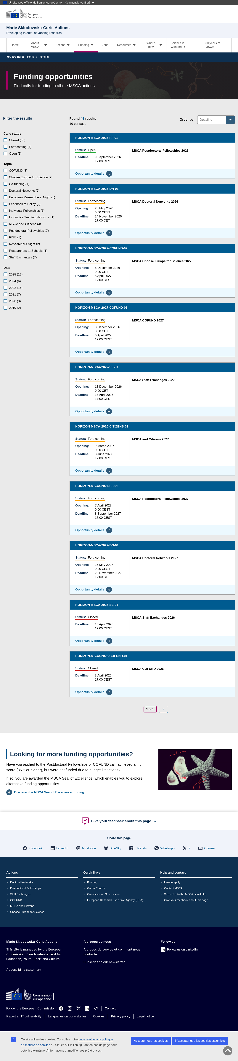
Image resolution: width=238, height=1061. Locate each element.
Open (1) (15, 153)
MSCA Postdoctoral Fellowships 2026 (160, 150)
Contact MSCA (173, 888)
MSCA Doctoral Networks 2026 (155, 201)
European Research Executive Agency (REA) (115, 900)
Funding (44, 56)
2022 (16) (16, 288)
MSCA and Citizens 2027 (150, 439)
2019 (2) (15, 308)
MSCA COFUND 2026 (148, 669)
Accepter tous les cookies (151, 1040)
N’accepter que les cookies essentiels (200, 1040)
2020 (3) (15, 301)
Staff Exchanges (20, 894)
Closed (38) (17, 140)
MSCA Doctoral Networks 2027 (155, 558)
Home (15, 45)
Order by (187, 119)
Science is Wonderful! (178, 45)
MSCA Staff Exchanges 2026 (153, 617)
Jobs (105, 45)
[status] (119, 120)
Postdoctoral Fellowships (25, 888)
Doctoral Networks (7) (24, 190)
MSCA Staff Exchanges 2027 (153, 380)
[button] (33, 848)
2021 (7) (15, 294)
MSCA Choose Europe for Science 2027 (162, 261)
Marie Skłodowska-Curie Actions (31, 941)
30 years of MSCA (212, 45)
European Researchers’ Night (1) (32, 197)
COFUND (16, 900)
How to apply (172, 882)
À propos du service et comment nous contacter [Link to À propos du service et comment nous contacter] (111, 952)
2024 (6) (15, 281)
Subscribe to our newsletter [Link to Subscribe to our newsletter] (104, 962)
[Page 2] (163, 709)
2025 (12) (16, 274)
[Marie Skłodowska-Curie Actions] (27, 14)
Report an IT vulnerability (23, 1016)
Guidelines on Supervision (103, 894)
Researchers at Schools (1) (28, 251)
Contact (110, 1008)
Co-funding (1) (19, 184)
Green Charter (96, 888)
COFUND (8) (18, 170)
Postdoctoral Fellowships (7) (29, 230)
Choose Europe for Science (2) (30, 177)
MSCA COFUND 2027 (148, 320)
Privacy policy (120, 1016)
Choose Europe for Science (27, 911)
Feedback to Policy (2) (25, 204)
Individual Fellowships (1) (27, 210)
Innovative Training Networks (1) (31, 217)
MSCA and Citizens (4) (25, 224)
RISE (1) (15, 237)
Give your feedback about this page (186, 900)
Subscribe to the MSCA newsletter (185, 894)
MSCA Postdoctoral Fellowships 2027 (160, 498)
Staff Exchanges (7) (23, 257)
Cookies (98, 1016)
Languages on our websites (67, 1016)
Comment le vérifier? (79, 2)
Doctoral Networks (21, 882)
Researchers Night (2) (24, 244)
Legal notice (145, 1016)
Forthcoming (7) (20, 147)
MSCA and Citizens (22, 905)
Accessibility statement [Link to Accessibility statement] (23, 969)
